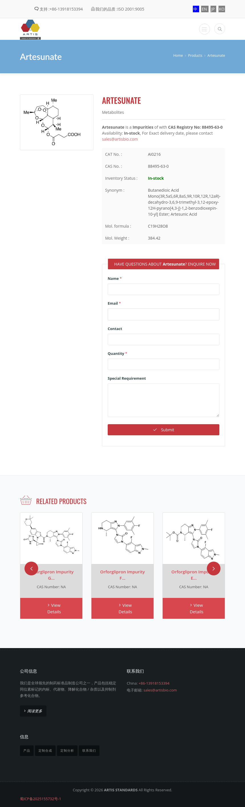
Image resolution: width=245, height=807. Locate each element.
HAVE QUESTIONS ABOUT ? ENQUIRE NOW (165, 264)
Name (115, 277)
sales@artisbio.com (120, 139)
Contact (115, 328)
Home (178, 55)
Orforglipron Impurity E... (194, 574)
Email (114, 302)
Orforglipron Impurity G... (51, 574)
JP (213, 9)
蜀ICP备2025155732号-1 (40, 798)
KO (221, 9)
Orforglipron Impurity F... (122, 574)
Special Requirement (127, 377)
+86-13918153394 (153, 682)
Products (195, 55)
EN (205, 9)
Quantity (117, 352)
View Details (54, 608)
